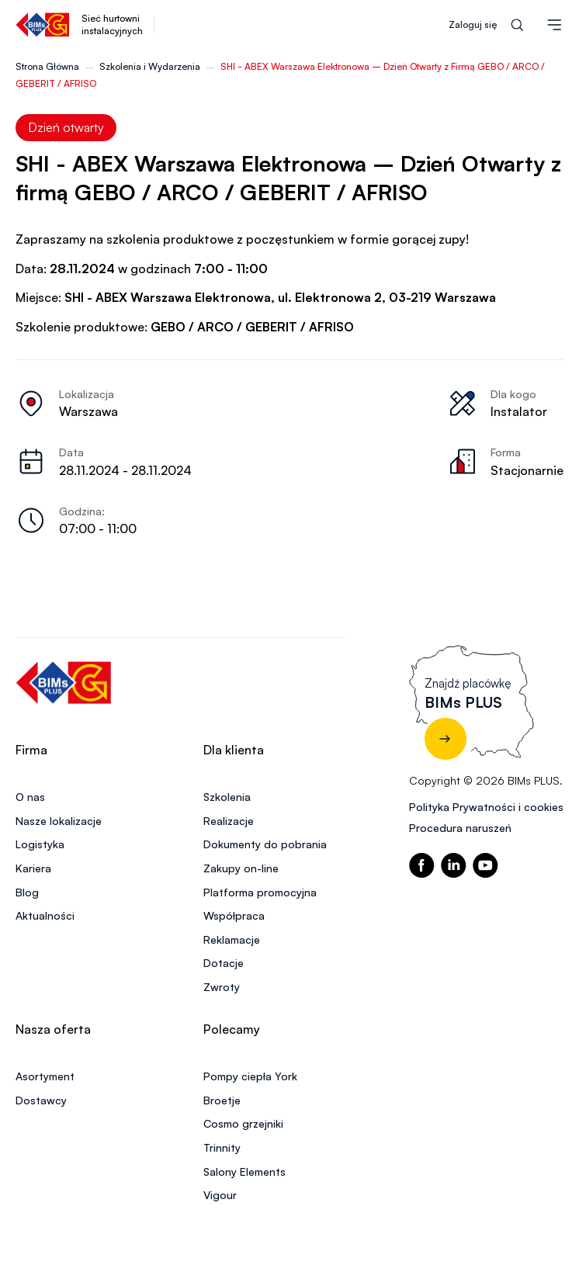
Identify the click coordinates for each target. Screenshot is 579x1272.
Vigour (220, 1194)
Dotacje (223, 962)
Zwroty (221, 986)
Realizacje (228, 820)
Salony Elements (244, 1171)
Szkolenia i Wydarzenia (149, 66)
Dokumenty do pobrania (265, 844)
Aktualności (45, 915)
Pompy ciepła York (250, 1076)
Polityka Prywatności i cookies (486, 806)
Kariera (33, 868)
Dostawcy (41, 1100)
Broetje (222, 1100)
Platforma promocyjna (260, 892)
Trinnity (222, 1147)
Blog (27, 892)
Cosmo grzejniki (243, 1123)
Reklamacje (231, 939)
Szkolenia (227, 796)
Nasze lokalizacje (59, 820)
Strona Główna (47, 66)
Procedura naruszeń (460, 827)
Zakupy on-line (241, 868)
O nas (30, 796)
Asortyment (45, 1076)
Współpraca (234, 915)
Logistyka (40, 844)
